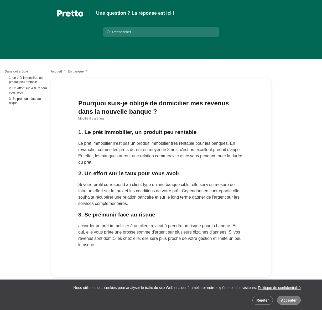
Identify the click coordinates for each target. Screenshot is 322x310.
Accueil (56, 71)
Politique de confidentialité (279, 288)
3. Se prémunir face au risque (25, 101)
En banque (76, 71)
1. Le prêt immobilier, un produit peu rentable (26, 80)
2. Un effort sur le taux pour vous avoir (28, 90)
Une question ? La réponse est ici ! (135, 13)
